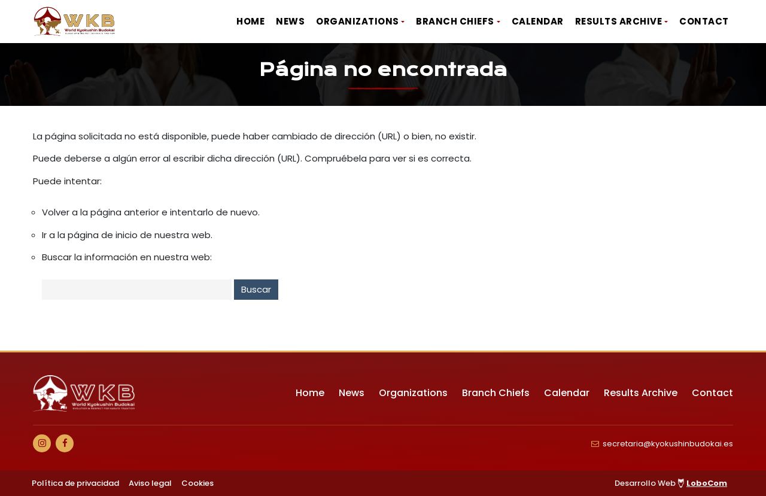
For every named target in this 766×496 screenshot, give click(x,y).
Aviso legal (150, 483)
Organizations (357, 21)
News (290, 21)
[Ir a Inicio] (75, 21)
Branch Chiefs (455, 21)
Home (250, 21)
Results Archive (618, 21)
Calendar (538, 21)
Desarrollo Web (671, 483)
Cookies (197, 483)
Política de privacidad (75, 483)
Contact (704, 21)
